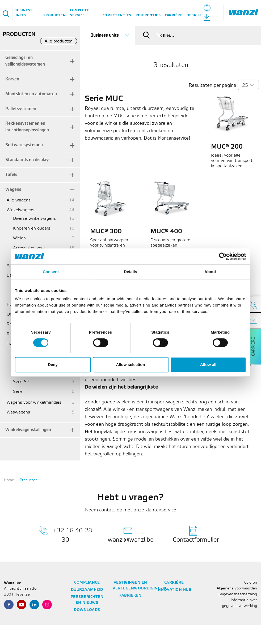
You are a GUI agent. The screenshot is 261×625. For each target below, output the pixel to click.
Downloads (87, 610)
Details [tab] (130, 271)
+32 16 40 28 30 (65, 534)
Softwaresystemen (24, 145)
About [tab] (210, 271)
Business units (23, 12)
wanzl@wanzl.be (131, 534)
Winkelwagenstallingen (28, 430)
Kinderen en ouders (31, 228)
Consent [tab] (51, 271)
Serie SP (21, 382)
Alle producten (59, 41)
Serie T (19, 392)
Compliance (87, 582)
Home (9, 480)
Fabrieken (130, 595)
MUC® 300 (106, 232)
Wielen (19, 238)
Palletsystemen (20, 109)
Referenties (148, 15)
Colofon (250, 582)
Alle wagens (19, 200)
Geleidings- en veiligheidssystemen (25, 61)
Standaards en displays (27, 160)
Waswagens (18, 412)
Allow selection (130, 364)
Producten (54, 15)
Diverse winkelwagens (34, 219)
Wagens (13, 190)
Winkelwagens (20, 210)
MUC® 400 (166, 232)
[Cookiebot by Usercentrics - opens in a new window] (223, 256)
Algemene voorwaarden (237, 588)
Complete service (79, 12)
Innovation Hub (174, 590)
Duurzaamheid (87, 590)
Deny (53, 364)
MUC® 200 (227, 147)
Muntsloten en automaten (31, 94)
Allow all (208, 364)
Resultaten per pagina (212, 85)
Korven (12, 79)
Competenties (117, 15)
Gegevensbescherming (237, 594)
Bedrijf (194, 15)
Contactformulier (196, 534)
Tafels (11, 175)
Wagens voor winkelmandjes (34, 402)
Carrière (173, 15)
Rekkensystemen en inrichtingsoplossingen (27, 127)
